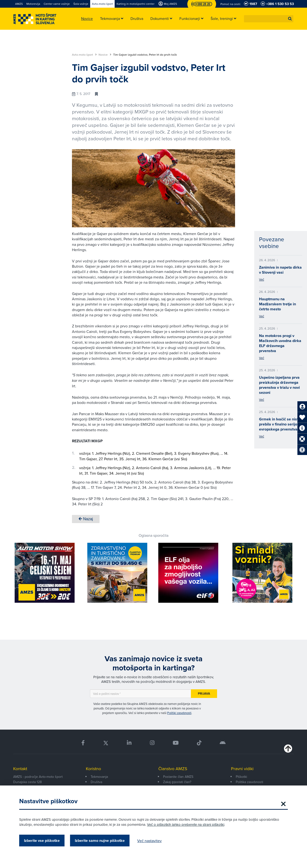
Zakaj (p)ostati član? (177, 781)
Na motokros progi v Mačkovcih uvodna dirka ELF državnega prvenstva (280, 343)
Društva (96, 781)
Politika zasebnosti (249, 781)
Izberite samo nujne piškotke (100, 840)
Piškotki (241, 776)
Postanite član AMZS (178, 776)
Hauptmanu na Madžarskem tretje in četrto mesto (277, 304)
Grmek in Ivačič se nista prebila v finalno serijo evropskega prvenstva (279, 424)
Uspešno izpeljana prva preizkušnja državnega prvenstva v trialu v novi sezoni (279, 385)
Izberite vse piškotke (42, 840)
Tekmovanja (99, 776)
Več (261, 279)
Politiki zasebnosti (179, 713)
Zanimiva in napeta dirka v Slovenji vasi (280, 270)
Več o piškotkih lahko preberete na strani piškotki (185, 824)
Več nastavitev (149, 840)
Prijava (204, 693)
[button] (290, 18)
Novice (105, 54)
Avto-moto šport (84, 54)
